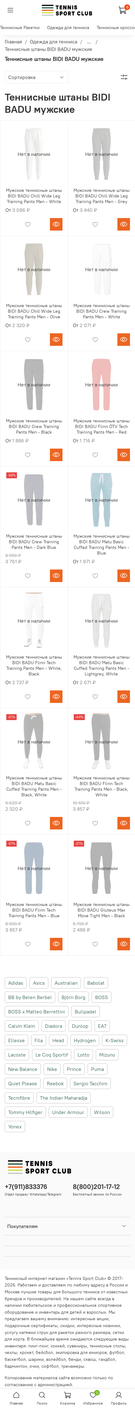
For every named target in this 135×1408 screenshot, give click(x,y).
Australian (66, 983)
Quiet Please (22, 1083)
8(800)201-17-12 (96, 1186)
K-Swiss (114, 1040)
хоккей (58, 1346)
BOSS (101, 997)
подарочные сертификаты (31, 1325)
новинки (111, 1325)
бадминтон (16, 1366)
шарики (36, 1359)
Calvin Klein (21, 1026)
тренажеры (72, 1366)
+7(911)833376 (26, 1186)
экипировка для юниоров (81, 1352)
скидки (67, 1325)
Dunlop (80, 1026)
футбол (116, 1352)
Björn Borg (73, 997)
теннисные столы (107, 1346)
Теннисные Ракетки (20, 27)
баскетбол (15, 1359)
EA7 (102, 1026)
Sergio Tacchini (90, 1083)
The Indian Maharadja (63, 1098)
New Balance (22, 1069)
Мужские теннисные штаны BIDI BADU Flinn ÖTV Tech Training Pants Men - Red (101, 426)
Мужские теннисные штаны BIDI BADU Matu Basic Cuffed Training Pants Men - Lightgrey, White (101, 665)
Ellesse (16, 1040)
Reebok (55, 1083)
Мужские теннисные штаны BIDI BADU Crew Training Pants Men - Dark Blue (34, 541)
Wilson (102, 1112)
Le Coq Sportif (51, 1055)
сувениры (77, 1346)
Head (58, 1040)
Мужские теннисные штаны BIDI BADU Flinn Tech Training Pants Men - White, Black (34, 665)
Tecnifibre (19, 1098)
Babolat (96, 983)
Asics (39, 983)
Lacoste (17, 1055)
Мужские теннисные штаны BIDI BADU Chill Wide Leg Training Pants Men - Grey (101, 195)
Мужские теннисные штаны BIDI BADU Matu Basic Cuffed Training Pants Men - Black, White (34, 786)
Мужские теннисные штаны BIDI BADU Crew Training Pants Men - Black (34, 426)
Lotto (83, 1055)
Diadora (53, 1026)
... (89, 41)
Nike (52, 1069)
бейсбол (44, 1352)
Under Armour (68, 1112)
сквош (90, 1359)
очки (34, 1366)
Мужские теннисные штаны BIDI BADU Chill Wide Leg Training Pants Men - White (34, 195)
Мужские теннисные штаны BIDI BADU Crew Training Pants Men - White (101, 311)
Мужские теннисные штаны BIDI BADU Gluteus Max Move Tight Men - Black (101, 910)
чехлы (11, 1352)
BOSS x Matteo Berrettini (36, 1011)
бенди (74, 1359)
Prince (74, 1069)
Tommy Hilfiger (25, 1112)
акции (103, 1318)
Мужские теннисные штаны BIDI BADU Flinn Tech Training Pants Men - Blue (34, 910)
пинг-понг (38, 1346)
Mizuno (107, 1055)
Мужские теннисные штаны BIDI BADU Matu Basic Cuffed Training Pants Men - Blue (101, 544)
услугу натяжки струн (26, 1332)
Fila (39, 1040)
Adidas (15, 983)
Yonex (15, 1126)
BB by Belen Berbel (30, 997)
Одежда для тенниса (68, 27)
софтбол (50, 1366)
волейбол (56, 1359)
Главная (13, 41)
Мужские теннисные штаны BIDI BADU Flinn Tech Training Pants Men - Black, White (101, 786)
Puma (97, 1069)
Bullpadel (85, 1011)
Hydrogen (85, 1040)
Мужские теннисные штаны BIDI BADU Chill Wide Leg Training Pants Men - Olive (34, 311)
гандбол (107, 1359)
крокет (26, 1352)
